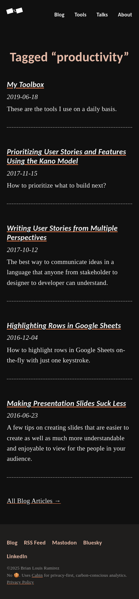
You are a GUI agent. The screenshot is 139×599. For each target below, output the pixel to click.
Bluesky (92, 542)
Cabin (37, 574)
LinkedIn (17, 556)
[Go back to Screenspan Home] (15, 14)
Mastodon (64, 542)
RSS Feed (35, 542)
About (125, 14)
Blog (59, 14)
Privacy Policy (20, 582)
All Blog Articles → (34, 500)
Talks (102, 14)
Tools (81, 14)
